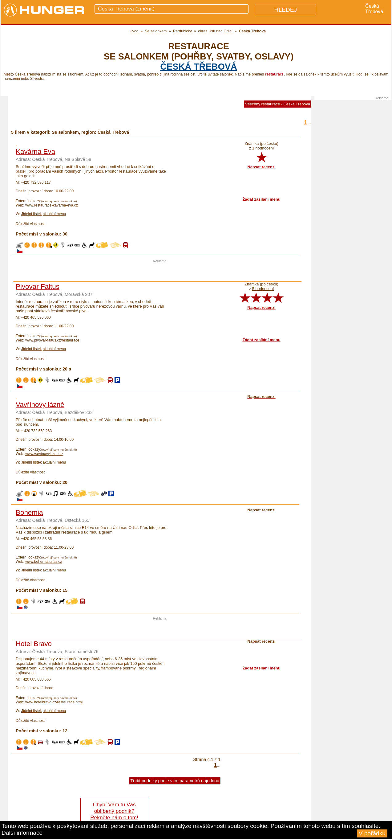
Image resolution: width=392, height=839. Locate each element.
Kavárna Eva (35, 151)
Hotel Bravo (34, 644)
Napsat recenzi (261, 167)
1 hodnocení (263, 148)
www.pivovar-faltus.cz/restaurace (52, 340)
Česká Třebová (198, 67)
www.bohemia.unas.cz (43, 561)
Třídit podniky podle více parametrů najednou (174, 780)
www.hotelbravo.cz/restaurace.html (54, 702)
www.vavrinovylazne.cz (44, 454)
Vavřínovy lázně (40, 404)
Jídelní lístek (31, 214)
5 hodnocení (263, 288)
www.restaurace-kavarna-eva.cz (51, 205)
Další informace (22, 832)
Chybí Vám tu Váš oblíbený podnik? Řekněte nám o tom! (114, 811)
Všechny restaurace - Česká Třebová (277, 104)
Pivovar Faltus (37, 286)
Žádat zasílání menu (261, 199)
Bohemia (29, 512)
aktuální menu (54, 214)
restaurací (274, 74)
